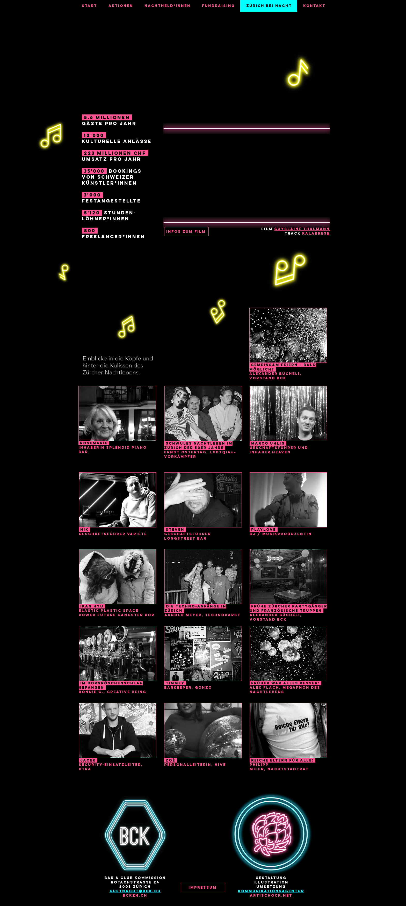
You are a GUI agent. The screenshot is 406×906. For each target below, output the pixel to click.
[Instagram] (203, 863)
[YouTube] (216, 863)
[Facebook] (190, 863)
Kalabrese (316, 233)
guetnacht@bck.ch (135, 891)
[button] (186, 231)
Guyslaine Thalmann (302, 229)
